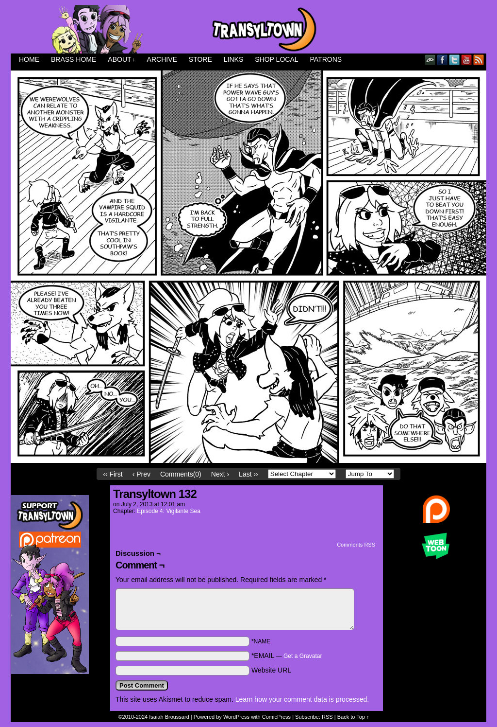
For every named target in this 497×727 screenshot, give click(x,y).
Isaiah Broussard (169, 717)
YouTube (467, 59)
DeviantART (430, 59)
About (121, 59)
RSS (479, 59)
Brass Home (73, 59)
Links (233, 59)
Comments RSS (356, 545)
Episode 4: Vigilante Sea (168, 511)
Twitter (454, 59)
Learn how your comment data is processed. (302, 699)
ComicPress (276, 717)
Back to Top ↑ (353, 717)
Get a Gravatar (302, 656)
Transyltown (248, 29)
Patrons (326, 59)
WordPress (236, 717)
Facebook (442, 59)
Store (200, 59)
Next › (220, 474)
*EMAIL (286, 655)
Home (29, 59)
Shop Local (276, 59)
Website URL (271, 670)
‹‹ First (112, 474)
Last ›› (248, 474)
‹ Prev (141, 474)
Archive (162, 59)
